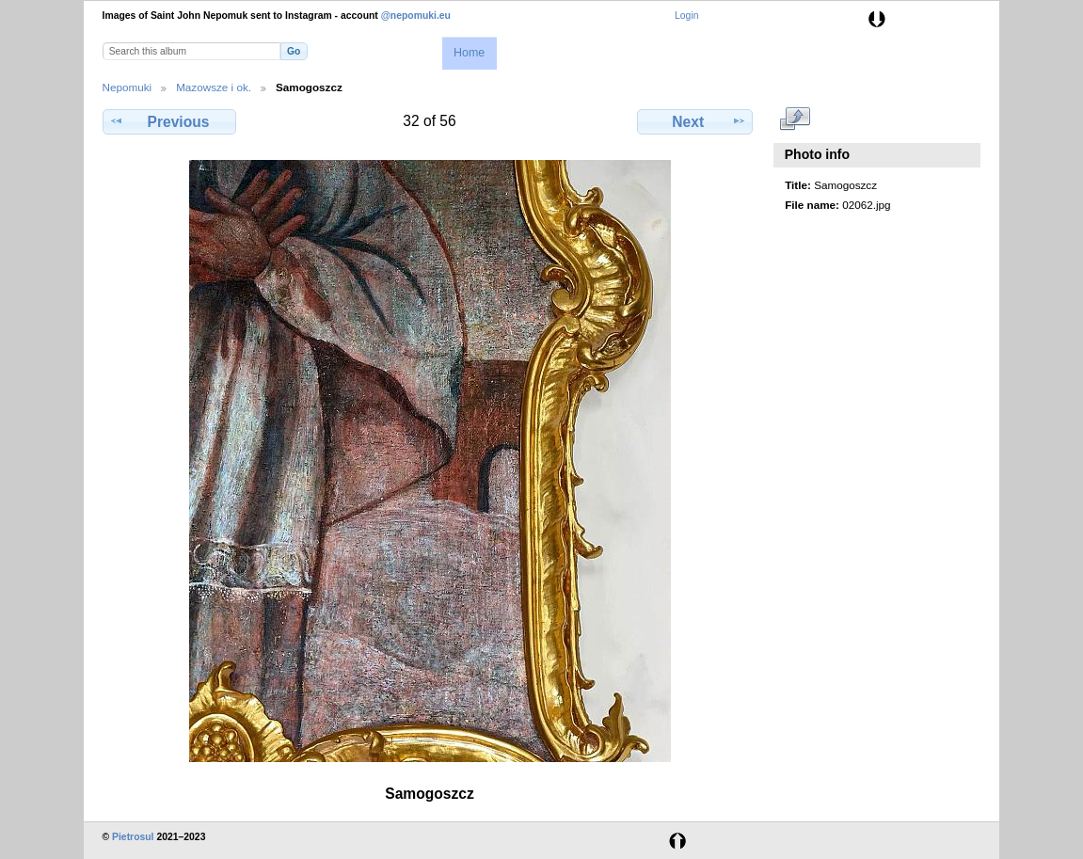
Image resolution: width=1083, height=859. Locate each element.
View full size (794, 119)
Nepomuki (127, 87)
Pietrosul (132, 837)
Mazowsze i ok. (213, 87)
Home (469, 52)
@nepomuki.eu (416, 15)
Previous (169, 121)
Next (695, 121)
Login (686, 15)
